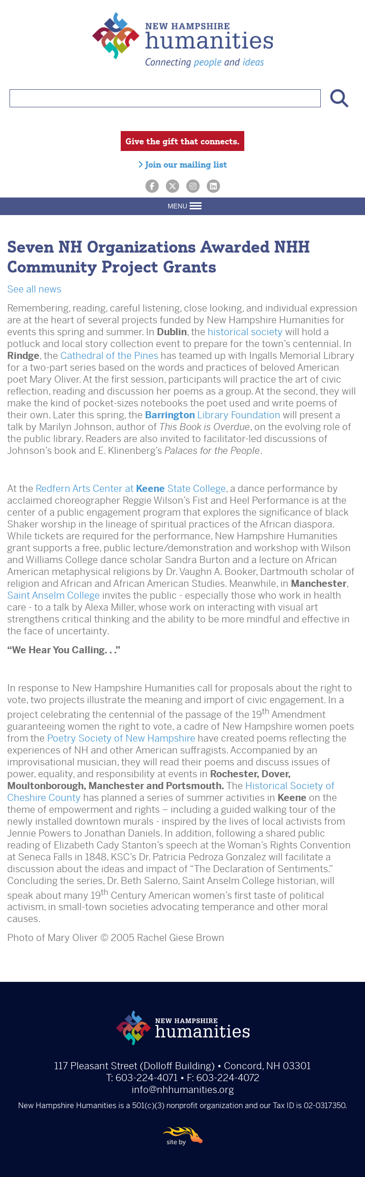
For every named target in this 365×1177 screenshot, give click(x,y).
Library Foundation (212, 415)
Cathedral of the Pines (109, 356)
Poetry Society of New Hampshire (121, 738)
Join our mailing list (182, 164)
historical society (245, 332)
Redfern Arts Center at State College (131, 489)
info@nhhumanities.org (183, 1090)
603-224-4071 (146, 1078)
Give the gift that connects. (182, 141)
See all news (34, 289)
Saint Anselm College (53, 596)
